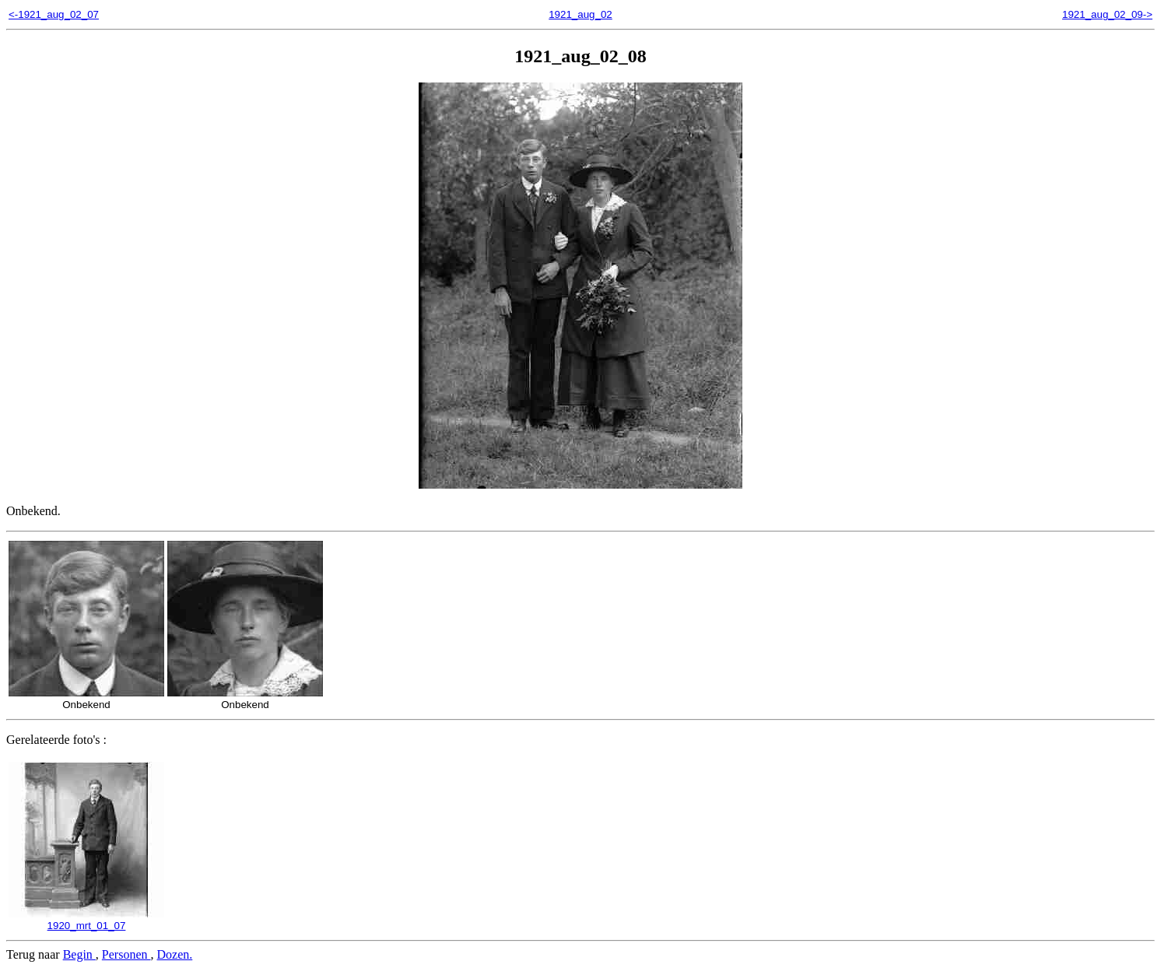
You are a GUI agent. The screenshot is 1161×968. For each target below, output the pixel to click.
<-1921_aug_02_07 (54, 14)
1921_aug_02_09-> (1107, 14)
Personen (126, 954)
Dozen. (175, 954)
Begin (79, 954)
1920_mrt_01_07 (86, 919)
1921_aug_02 (580, 14)
